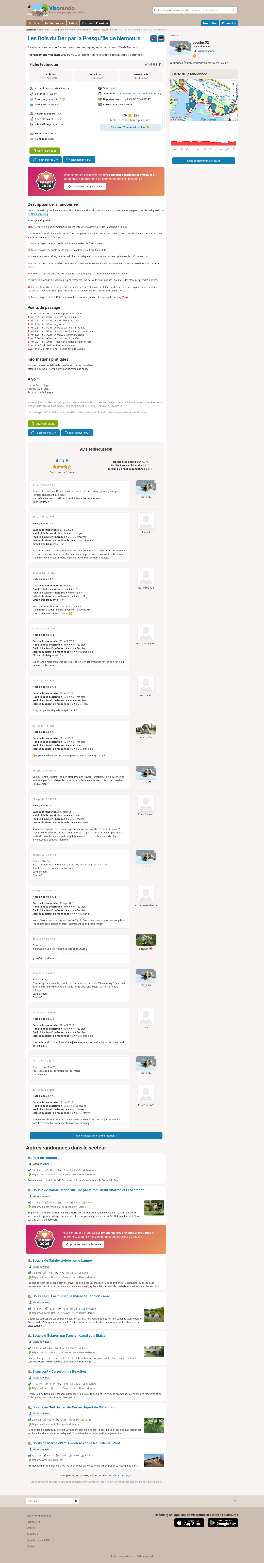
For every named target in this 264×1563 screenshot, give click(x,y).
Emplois (31, 1527)
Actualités (32, 1534)
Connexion (229, 23)
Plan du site (33, 1521)
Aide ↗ (73, 23)
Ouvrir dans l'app (45, 151)
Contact (31, 1546)
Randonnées (54, 23)
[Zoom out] (233, 90)
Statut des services (120, 1556)
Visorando (31, 29)
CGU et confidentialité (39, 1515)
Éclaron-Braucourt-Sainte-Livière (134, 93)
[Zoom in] (233, 84)
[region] (204, 100)
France (113, 88)
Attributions (176, 119)
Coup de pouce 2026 (40, 1540)
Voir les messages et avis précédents (96, 1135)
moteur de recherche (117, 1475)
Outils (34, 23)
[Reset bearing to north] (233, 96)
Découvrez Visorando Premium (130, 127)
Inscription (210, 23)
